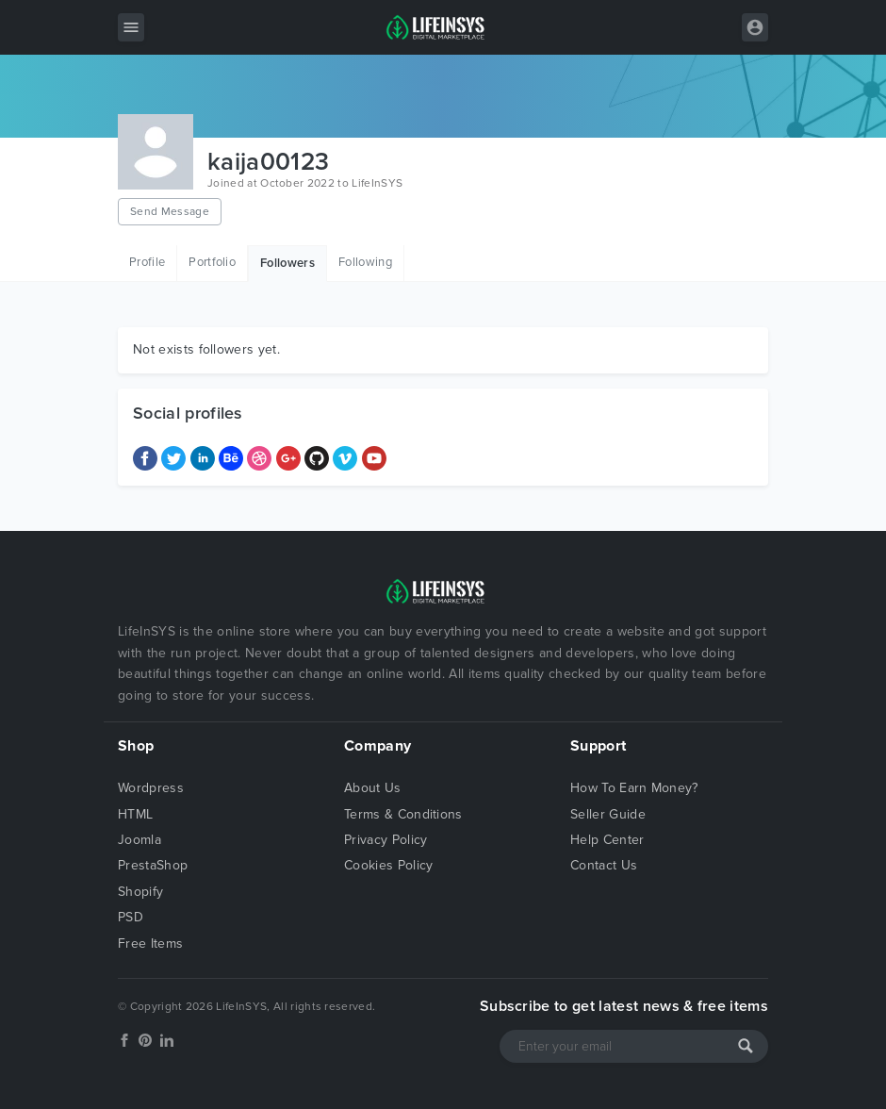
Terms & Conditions (403, 814)
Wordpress (151, 788)
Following (365, 262)
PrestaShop (153, 865)
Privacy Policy (385, 840)
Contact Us (603, 865)
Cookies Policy (388, 865)
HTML (135, 814)
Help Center (607, 840)
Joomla (139, 840)
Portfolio (212, 262)
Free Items (150, 943)
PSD (130, 917)
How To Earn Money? (634, 788)
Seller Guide (608, 814)
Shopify (140, 892)
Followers (287, 263)
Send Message (169, 211)
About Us (373, 788)
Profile (147, 262)
